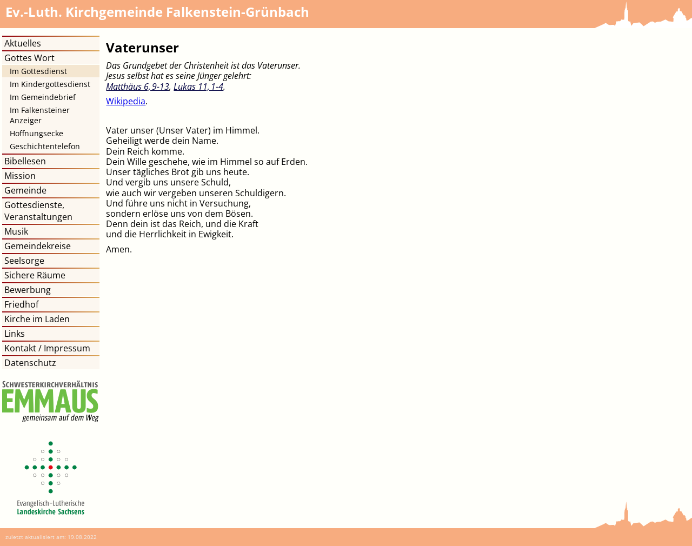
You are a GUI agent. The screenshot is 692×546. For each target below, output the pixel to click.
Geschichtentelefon (45, 146)
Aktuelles (22, 43)
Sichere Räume (34, 275)
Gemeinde (25, 190)
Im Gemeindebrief (43, 97)
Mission (20, 176)
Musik (16, 231)
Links (14, 333)
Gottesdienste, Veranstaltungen (38, 211)
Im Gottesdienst (38, 71)
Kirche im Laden (37, 319)
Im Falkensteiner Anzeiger (40, 115)
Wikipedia (125, 101)
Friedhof (21, 304)
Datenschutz (30, 363)
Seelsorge (24, 261)
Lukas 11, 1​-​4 (198, 86)
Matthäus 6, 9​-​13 (137, 86)
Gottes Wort (29, 58)
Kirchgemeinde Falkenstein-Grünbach (157, 12)
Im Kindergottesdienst (50, 84)
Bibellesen (25, 161)
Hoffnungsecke (36, 133)
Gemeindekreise (37, 246)
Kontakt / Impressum (47, 348)
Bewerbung (27, 290)
